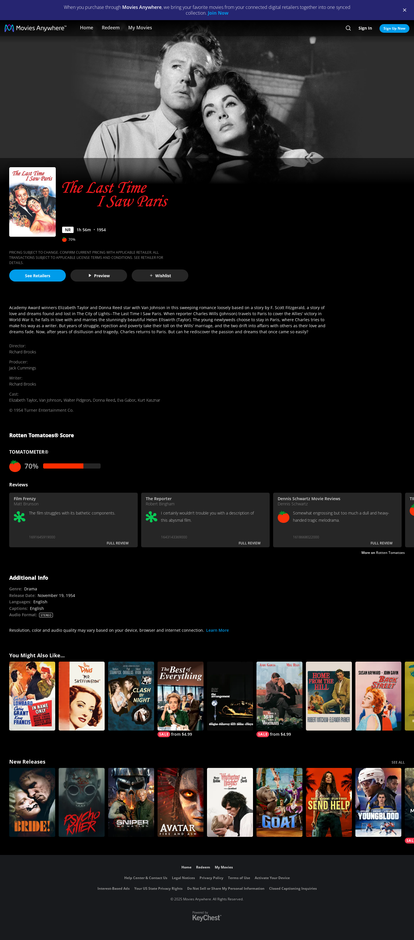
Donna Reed (104, 400)
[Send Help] (329, 802)
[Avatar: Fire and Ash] (181, 802)
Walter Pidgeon (77, 400)
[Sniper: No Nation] (131, 802)
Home (86, 27)
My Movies (140, 27)
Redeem (111, 27)
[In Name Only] (32, 696)
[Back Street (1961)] (378, 696)
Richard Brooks (22, 352)
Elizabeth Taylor (23, 400)
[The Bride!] (32, 802)
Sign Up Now (394, 28)
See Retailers (37, 275)
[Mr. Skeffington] (82, 696)
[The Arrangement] (230, 696)
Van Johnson (50, 400)
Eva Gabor (126, 400)
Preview (99, 275)
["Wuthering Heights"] (230, 802)
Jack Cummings (22, 368)
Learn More (217, 630)
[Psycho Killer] (82, 802)
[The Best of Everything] (181, 699)
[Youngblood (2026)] (378, 802)
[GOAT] (279, 802)
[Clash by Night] (131, 696)
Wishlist (160, 275)
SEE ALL (398, 762)
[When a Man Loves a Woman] (279, 699)
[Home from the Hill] (329, 696)
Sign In (365, 28)
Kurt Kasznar (149, 400)
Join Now (218, 13)
